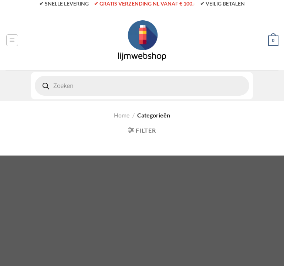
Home (121, 115)
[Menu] (12, 40)
